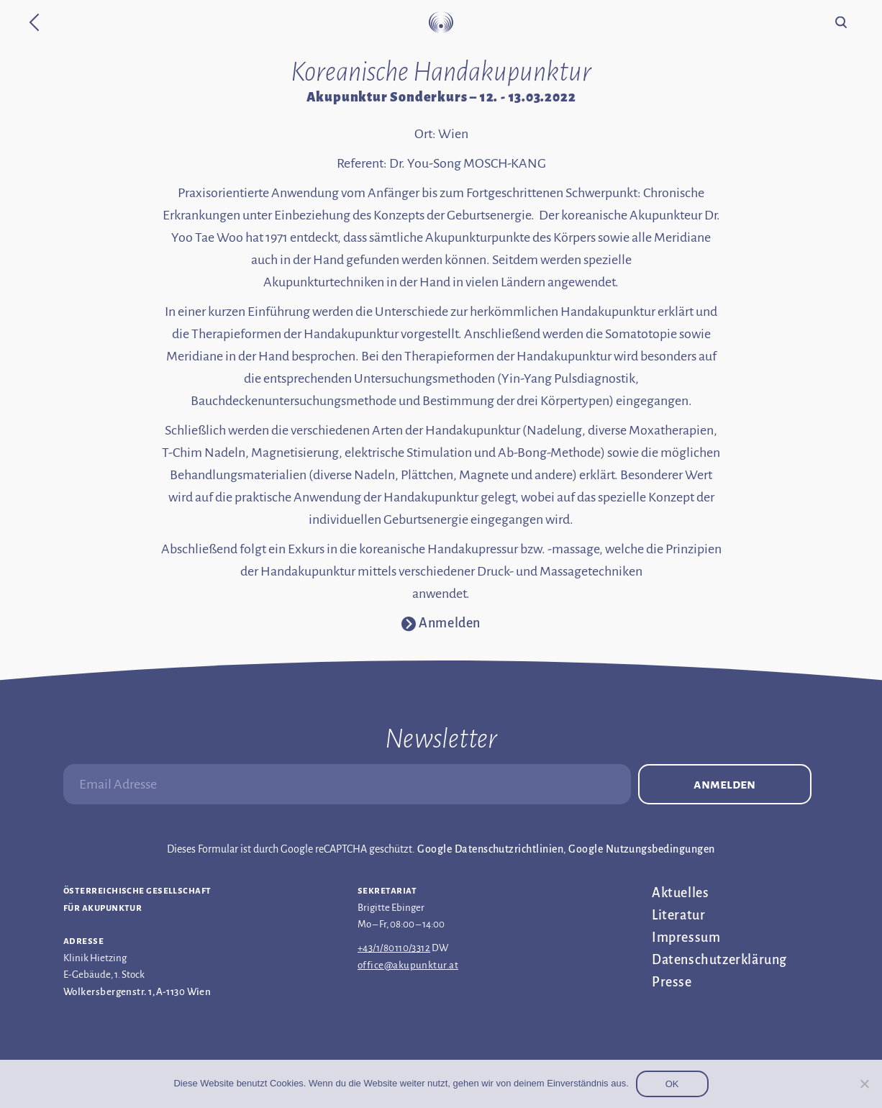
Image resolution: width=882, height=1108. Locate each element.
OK (672, 1084)
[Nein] (864, 1083)
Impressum (686, 937)
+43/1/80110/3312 (394, 948)
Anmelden (724, 784)
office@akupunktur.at (408, 965)
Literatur (678, 915)
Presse (672, 982)
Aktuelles (680, 893)
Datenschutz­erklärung (719, 960)
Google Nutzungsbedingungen (641, 849)
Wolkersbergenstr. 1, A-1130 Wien (137, 991)
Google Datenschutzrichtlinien (490, 849)
